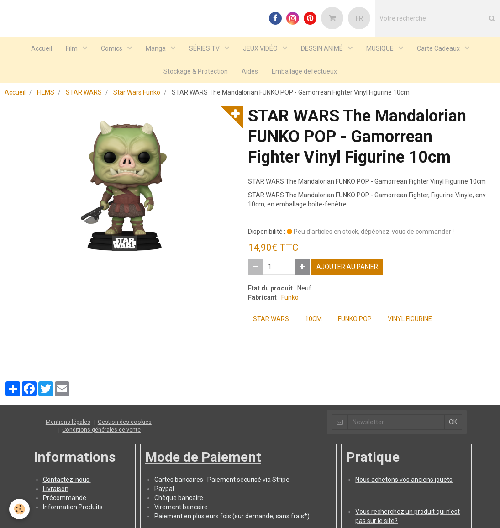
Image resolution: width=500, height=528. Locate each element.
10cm (313, 318)
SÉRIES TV (205, 48)
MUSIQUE (380, 48)
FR (359, 18)
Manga (156, 48)
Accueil (41, 48)
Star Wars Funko (136, 92)
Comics (112, 48)
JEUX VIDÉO (261, 48)
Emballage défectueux (304, 71)
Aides (250, 71)
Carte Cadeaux (439, 48)
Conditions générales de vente (101, 429)
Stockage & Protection (195, 71)
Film (72, 48)
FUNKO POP (355, 318)
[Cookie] (19, 509)
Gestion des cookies (125, 421)
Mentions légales (68, 421)
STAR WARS (84, 92)
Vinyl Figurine (410, 318)
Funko (290, 297)
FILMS (45, 92)
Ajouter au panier (347, 266)
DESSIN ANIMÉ (322, 48)
